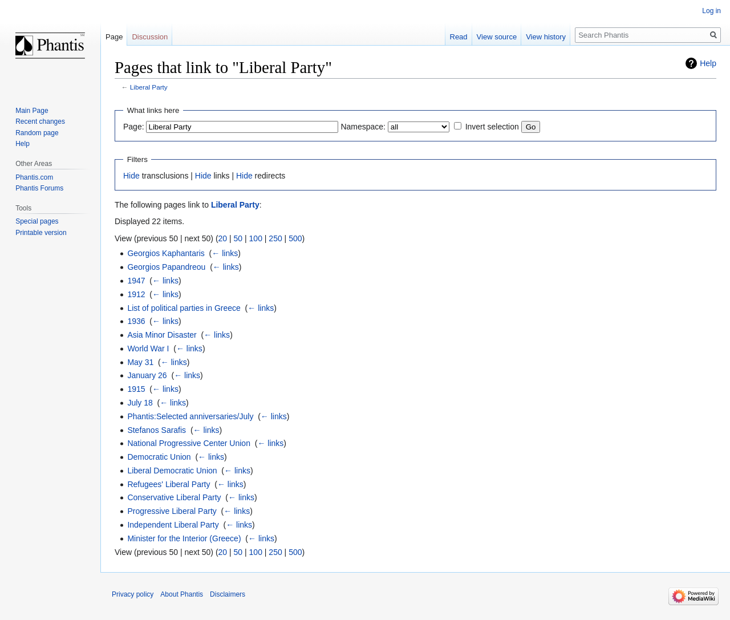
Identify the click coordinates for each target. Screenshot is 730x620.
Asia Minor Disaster (161, 334)
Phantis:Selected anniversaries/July (190, 416)
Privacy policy (132, 594)
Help (708, 63)
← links (225, 253)
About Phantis (181, 594)
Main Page (31, 111)
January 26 (147, 375)
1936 (136, 321)
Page (114, 37)
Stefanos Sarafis (156, 430)
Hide (131, 175)
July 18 (139, 402)
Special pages (36, 221)
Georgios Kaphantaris (165, 253)
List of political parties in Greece (183, 308)
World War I (148, 348)
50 (238, 238)
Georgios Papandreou (166, 266)
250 (275, 238)
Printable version (40, 233)
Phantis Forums (39, 188)
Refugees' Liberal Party (168, 484)
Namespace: (363, 126)
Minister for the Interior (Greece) (184, 538)
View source (497, 37)
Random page (36, 133)
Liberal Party (149, 87)
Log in (711, 11)
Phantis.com (34, 177)
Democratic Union (158, 456)
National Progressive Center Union (188, 443)
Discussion (150, 37)
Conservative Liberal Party (174, 497)
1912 (136, 294)
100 (255, 238)
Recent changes (40, 121)
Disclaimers (227, 594)
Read (459, 37)
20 (223, 238)
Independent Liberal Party (172, 524)
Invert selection (492, 126)
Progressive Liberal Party (171, 511)
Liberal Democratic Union (172, 470)
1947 (136, 280)
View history (546, 37)
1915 (136, 389)
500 (295, 238)
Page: (133, 126)
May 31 (140, 362)
